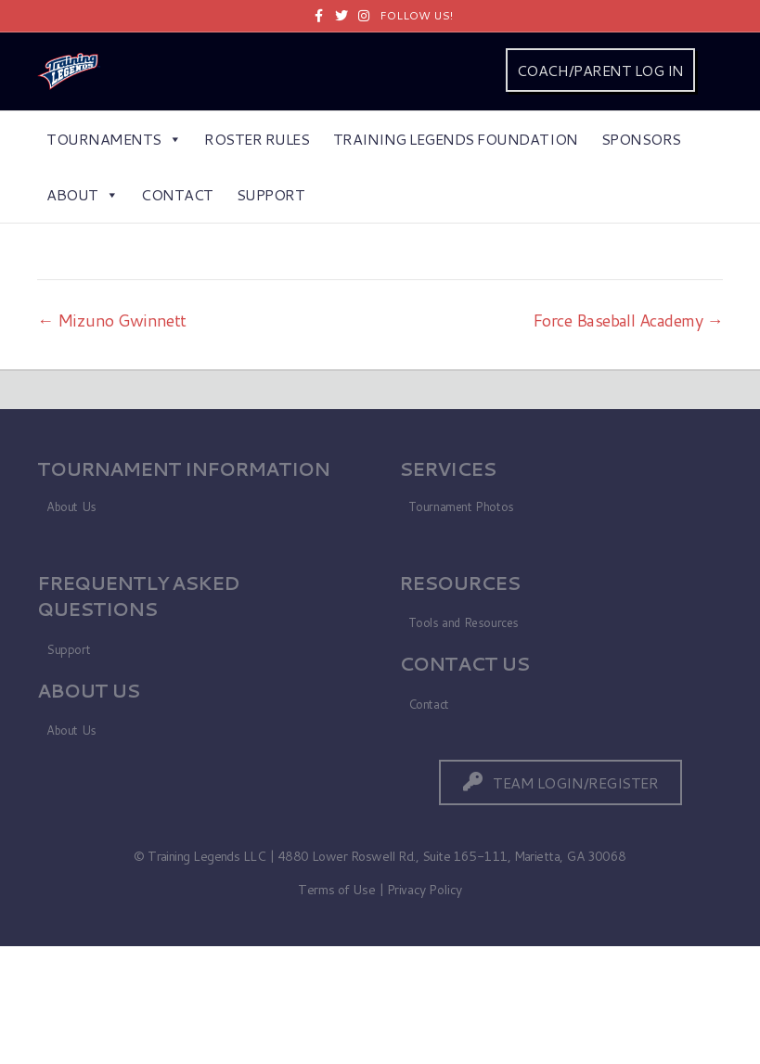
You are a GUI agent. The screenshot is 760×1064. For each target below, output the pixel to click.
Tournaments (113, 138)
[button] (560, 782)
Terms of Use (336, 889)
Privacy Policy (424, 889)
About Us (71, 506)
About (82, 194)
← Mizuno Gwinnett (112, 320)
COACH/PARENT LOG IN (600, 70)
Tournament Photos (461, 506)
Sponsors (641, 138)
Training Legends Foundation (455, 138)
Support (271, 194)
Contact (177, 194)
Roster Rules (256, 138)
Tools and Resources (464, 622)
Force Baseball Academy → (628, 320)
